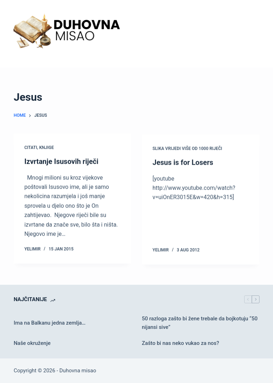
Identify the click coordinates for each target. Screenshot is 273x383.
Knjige (46, 147)
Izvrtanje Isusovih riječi (61, 161)
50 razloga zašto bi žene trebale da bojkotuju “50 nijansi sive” (200, 323)
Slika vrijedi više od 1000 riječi (187, 149)
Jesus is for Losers (182, 163)
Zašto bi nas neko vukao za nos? (180, 343)
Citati (30, 147)
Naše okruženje (32, 343)
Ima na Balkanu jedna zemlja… (49, 323)
